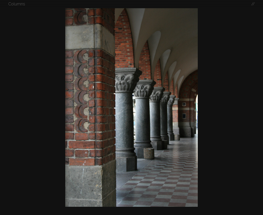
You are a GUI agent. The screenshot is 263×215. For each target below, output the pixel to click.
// (253, 4)
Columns (16, 4)
